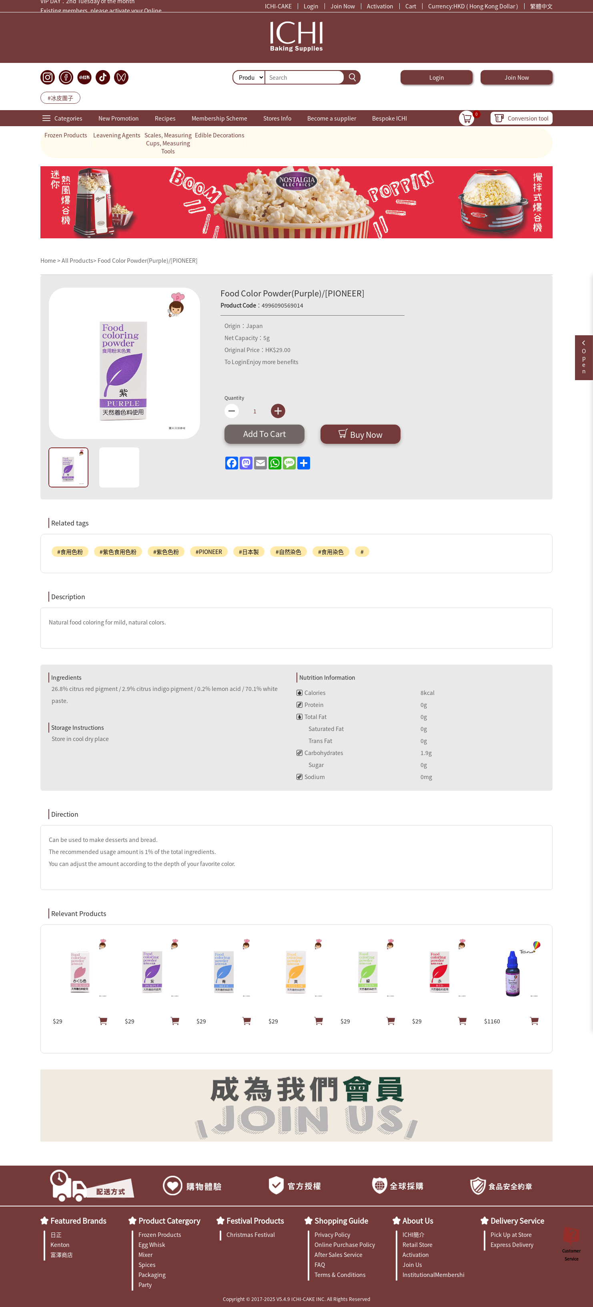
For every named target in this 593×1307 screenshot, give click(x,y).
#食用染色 (331, 552)
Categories (68, 118)
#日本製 (249, 552)
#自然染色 (288, 552)
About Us (418, 1220)
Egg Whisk (151, 1245)
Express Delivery (512, 1245)
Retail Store (418, 1245)
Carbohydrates (319, 753)
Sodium (310, 777)
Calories (311, 693)
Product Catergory (169, 1220)
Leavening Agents (116, 135)
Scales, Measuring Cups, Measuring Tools (168, 143)
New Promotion (118, 118)
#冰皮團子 (60, 98)
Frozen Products (65, 135)
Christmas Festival (250, 1234)
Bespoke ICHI (389, 118)
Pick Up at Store (511, 1234)
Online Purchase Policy (345, 1245)
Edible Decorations (219, 135)
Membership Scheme (219, 118)
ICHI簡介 (414, 1234)
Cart (410, 6)
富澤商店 (61, 1255)
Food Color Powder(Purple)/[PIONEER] (148, 260)
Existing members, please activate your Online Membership (101, 12)
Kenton (60, 1245)
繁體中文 (541, 6)
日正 (56, 1234)
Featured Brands (78, 1220)
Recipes (165, 118)
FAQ (320, 1265)
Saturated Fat (320, 729)
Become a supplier (331, 118)
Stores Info (277, 118)
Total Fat (311, 717)
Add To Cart (264, 433)
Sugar (310, 765)
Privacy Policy (332, 1234)
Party (145, 1285)
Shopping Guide (341, 1220)
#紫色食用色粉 (118, 552)
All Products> (79, 260)
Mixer (145, 1255)
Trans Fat (314, 741)
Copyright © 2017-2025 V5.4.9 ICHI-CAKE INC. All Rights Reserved (296, 1298)
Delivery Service (517, 1220)
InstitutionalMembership (434, 1275)
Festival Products (255, 1220)
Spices (147, 1265)
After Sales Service (339, 1255)
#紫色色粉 (166, 552)
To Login (235, 362)
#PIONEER (209, 552)
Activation (380, 6)
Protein (310, 705)
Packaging (152, 1275)
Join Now (343, 6)
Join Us (412, 1265)
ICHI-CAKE (278, 6)
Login (311, 6)
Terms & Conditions (340, 1275)
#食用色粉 (70, 552)
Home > (51, 260)
